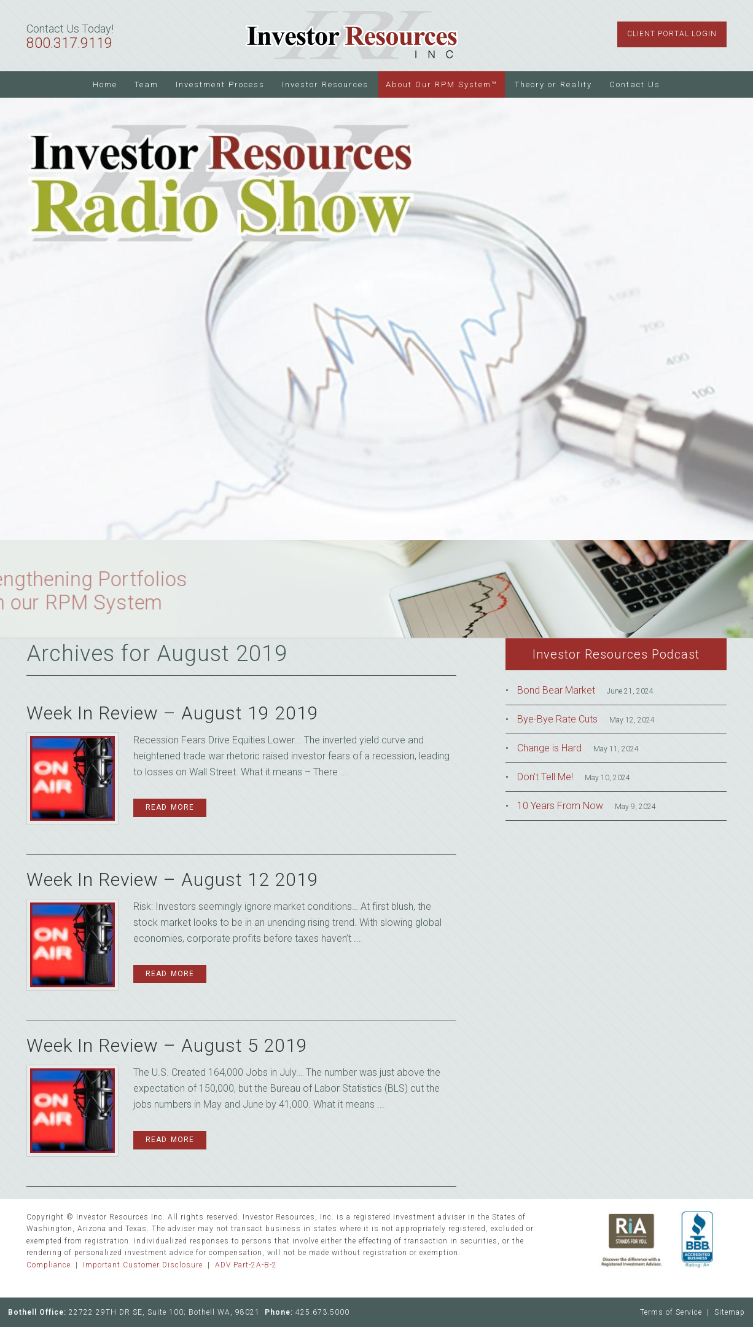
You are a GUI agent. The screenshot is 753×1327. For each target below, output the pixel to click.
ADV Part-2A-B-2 (246, 1265)
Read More (170, 807)
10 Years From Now (560, 806)
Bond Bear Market (556, 690)
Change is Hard (549, 748)
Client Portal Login (672, 33)
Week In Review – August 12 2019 (172, 879)
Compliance (48, 1265)
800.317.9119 (69, 43)
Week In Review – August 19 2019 (172, 713)
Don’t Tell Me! (545, 777)
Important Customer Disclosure (143, 1265)
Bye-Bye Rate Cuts (557, 719)
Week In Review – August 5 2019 (167, 1045)
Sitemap (729, 1312)
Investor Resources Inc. (351, 35)
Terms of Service (671, 1312)
